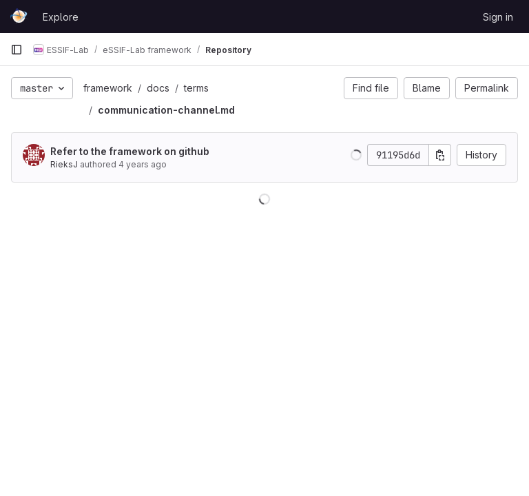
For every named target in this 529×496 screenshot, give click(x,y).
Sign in (498, 17)
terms (196, 88)
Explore (61, 17)
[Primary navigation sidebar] (17, 50)
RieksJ (64, 164)
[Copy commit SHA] (440, 155)
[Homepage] (20, 17)
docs (158, 88)
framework (107, 88)
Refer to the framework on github (129, 151)
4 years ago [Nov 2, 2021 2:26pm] (142, 164)
